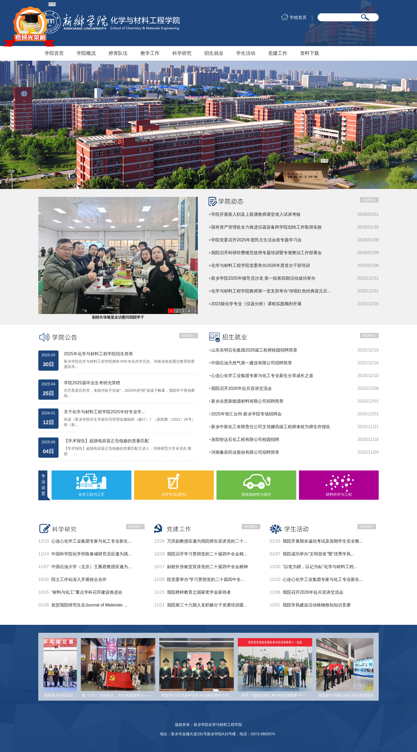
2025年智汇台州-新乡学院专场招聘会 (246, 414)
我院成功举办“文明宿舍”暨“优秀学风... (318, 554)
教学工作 (150, 53)
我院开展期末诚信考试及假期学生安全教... (323, 541)
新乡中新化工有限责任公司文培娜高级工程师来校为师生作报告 (270, 426)
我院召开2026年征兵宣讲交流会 (241, 388)
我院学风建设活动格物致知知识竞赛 (317, 605)
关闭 (324, 161)
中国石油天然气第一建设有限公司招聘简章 (251, 363)
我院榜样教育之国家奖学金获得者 (199, 592)
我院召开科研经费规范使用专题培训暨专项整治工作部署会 (266, 252)
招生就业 (213, 53)
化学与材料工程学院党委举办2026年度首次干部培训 (260, 265)
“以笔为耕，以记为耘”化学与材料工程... (320, 566)
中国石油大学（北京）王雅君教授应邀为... (91, 566)
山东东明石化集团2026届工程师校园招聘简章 (254, 350)
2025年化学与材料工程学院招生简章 (98, 354)
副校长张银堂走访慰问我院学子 (118, 317)
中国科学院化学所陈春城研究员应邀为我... (91, 554)
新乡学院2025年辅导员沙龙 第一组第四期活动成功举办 (263, 278)
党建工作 (277, 53)
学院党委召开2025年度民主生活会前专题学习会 (256, 240)
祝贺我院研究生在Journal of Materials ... (89, 605)
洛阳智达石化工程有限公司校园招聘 (245, 439)
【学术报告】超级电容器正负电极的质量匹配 (106, 441)
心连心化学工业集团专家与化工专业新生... (91, 541)
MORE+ (369, 200)
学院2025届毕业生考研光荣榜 (92, 383)
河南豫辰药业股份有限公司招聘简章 (245, 452)
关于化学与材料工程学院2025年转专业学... (104, 412)
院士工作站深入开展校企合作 (79, 579)
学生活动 (245, 53)
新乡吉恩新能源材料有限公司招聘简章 (247, 401)
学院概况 (86, 53)
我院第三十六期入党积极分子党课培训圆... (207, 605)
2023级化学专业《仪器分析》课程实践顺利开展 (256, 303)
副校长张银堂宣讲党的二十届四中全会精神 (207, 566)
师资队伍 (118, 53)
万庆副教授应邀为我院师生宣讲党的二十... (207, 541)
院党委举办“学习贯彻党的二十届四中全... (205, 579)
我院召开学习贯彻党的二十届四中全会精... (207, 554)
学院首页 (54, 53)
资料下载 (309, 53)
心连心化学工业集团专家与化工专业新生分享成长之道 (262, 375)
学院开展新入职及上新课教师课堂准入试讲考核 (256, 214)
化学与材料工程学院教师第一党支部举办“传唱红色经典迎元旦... (271, 291)
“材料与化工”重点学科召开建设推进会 (86, 592)
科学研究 (181, 53)
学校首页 (298, 17)
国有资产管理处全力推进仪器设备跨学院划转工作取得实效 (266, 227)
